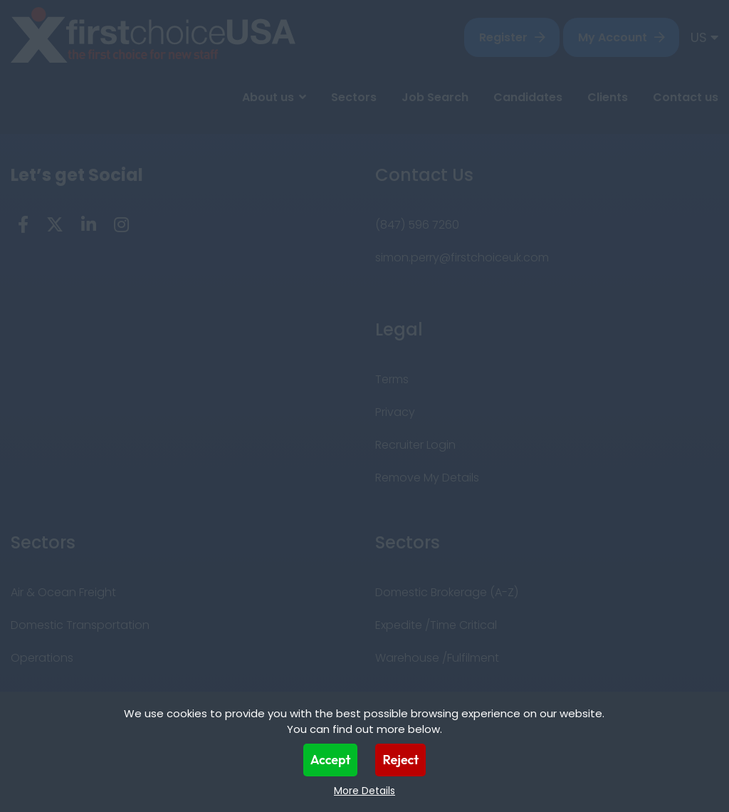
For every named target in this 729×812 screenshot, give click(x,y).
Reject (400, 759)
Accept (330, 759)
